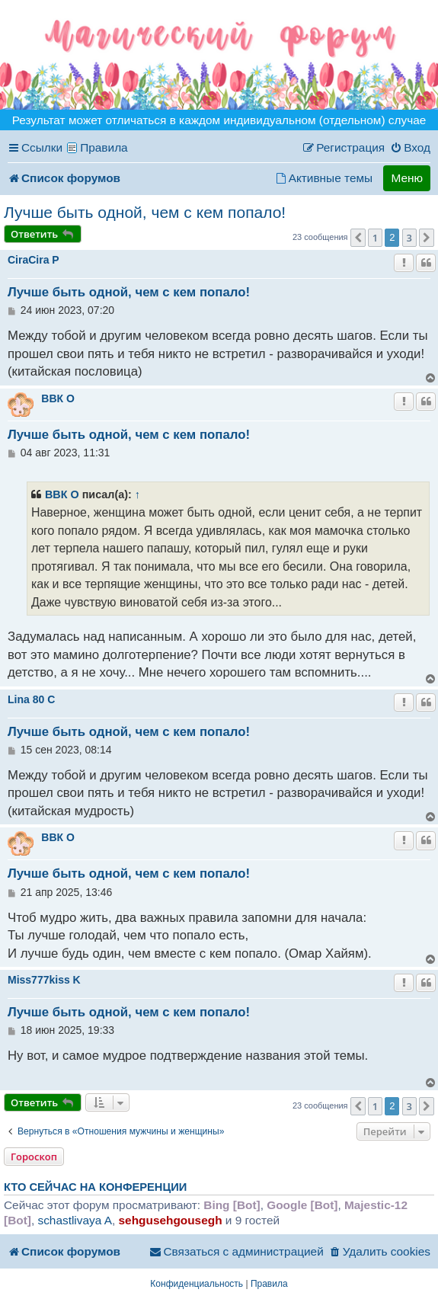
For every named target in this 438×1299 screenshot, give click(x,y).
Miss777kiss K (44, 980)
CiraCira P (33, 260)
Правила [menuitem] (104, 147)
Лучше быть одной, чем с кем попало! (145, 212)
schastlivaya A (74, 1220)
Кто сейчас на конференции (95, 1187)
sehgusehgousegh (170, 1220)
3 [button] (409, 238)
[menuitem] (410, 148)
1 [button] (375, 238)
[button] (358, 238)
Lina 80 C (31, 699)
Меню (407, 177)
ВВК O (58, 398)
